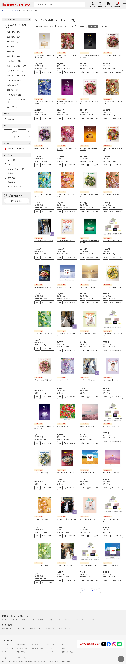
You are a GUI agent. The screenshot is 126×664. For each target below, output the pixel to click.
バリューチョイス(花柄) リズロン (44, 380)
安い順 (104, 26)
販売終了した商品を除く (15, 148)
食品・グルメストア (36, 629)
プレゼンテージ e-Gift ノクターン (112, 241)
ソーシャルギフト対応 (15, 186)
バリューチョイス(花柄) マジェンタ (90, 102)
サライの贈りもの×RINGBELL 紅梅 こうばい (67, 102)
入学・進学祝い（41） (15, 80)
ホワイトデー (92, 620)
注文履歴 (100, 6)
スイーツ (34, 652)
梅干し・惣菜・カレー (8, 648)
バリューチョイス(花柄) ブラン (112, 55)
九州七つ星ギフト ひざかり (88, 287)
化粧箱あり (10, 182)
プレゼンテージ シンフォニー (43, 333)
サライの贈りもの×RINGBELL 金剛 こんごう (44, 56)
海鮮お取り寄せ (21, 644)
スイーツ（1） (12, 107)
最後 (98, 590)
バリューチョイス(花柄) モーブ (43, 148)
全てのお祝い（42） (14, 61)
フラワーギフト (51, 652)
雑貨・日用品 (21, 652)
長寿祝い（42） (13, 85)
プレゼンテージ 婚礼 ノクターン (43, 241)
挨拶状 (9, 173)
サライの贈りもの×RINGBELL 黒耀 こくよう (89, 56)
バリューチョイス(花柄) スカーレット (112, 149)
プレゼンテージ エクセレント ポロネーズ (44, 195)
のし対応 (10, 160)
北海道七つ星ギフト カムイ (88, 473)
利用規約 (4, 662)
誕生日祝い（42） (14, 56)
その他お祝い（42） (14, 95)
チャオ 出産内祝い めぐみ (88, 333)
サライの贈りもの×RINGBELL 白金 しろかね (44, 427)
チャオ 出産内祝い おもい (111, 380)
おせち (58, 620)
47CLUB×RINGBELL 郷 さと (43, 287)
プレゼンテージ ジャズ (41, 565)
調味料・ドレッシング (38, 648)
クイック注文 (108, 6)
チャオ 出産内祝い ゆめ (87, 519)
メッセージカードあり (15, 169)
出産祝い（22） (13, 46)
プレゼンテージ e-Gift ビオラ (111, 426)
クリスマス (68, 620)
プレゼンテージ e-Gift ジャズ (89, 565)
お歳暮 (50, 620)
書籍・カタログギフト (68, 652)
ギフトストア (22, 629)
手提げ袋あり (11, 177)
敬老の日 (40, 620)
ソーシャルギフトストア (65, 629)
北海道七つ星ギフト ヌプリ (65, 287)
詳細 (37, 72)
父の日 (23, 620)
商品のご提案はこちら (68, 662)
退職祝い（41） (13, 90)
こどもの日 (14, 620)
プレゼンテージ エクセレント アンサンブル (66, 149)
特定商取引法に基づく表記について (35, 662)
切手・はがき (6, 644)
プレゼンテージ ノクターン (111, 194)
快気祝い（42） (13, 41)
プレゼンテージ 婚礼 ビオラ (88, 380)
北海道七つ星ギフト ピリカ (111, 565)
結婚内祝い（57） (14, 37)
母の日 (4, 620)
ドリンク (49, 648)
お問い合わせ (26, 658)
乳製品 (64, 644)
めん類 (4, 652)
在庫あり (10, 119)
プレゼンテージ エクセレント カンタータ (44, 102)
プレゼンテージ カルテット (42, 519)
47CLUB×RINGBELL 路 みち (66, 473)
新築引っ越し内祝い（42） (17, 66)
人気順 (70, 26)
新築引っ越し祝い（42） (16, 75)
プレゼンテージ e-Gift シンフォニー (112, 334)
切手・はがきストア (7, 629)
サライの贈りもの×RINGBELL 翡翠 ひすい (89, 241)
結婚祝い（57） (13, 51)
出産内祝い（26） (14, 32)
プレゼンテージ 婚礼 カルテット (66, 519)
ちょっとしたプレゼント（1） (16, 100)
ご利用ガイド (6, 658)
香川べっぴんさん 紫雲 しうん (89, 426)
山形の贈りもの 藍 (62, 426)
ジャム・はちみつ (22, 648)
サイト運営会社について (16, 662)
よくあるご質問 (16, 658)
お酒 (63, 648)
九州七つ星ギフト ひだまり (111, 473)
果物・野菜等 (50, 644)
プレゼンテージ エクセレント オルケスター (66, 56)
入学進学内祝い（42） (15, 70)
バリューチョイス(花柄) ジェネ (112, 287)
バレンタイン (80, 620)
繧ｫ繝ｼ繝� (117, 6)
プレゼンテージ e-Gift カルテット (112, 520)
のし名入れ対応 (12, 164)
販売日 (81, 26)
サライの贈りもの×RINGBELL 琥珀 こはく (89, 149)
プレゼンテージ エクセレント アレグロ (112, 102)
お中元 (32, 620)
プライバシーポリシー (53, 662)
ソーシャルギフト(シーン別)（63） (15, 26)
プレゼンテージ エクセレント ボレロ (66, 195)
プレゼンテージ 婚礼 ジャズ (65, 565)
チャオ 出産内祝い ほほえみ (66, 241)
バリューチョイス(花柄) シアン (43, 473)
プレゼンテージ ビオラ (64, 380)
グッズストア (50, 629)
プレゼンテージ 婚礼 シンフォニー (66, 334)
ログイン (92, 6)
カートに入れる (48, 72)
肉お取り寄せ (36, 644)
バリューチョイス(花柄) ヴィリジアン (90, 195)
